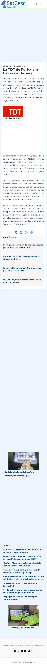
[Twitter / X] (15, 232)
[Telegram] (31, 232)
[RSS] (29, 651)
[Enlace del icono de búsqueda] (37, 4)
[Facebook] (21, 232)
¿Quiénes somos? (38, 645)
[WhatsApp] (26, 232)
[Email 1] (32, 651)
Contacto (6, 645)
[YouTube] (25, 651)
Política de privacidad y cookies (20, 645)
